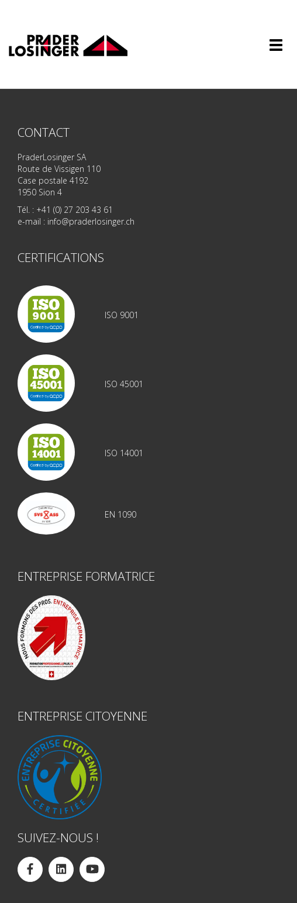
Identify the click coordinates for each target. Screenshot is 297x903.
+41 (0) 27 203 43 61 (74, 209)
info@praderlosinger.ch (90, 221)
